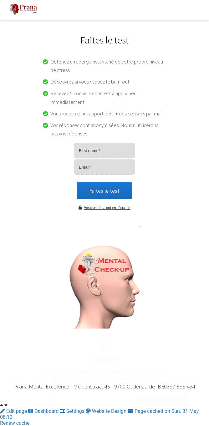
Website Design (107, 411)
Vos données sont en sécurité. (104, 207)
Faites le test (104, 190)
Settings (72, 411)
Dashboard (44, 411)
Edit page (14, 411)
